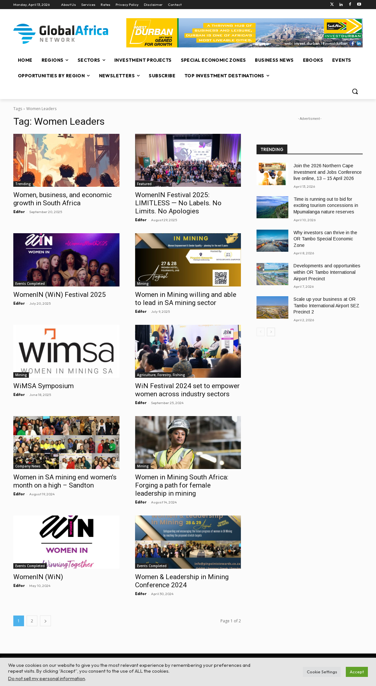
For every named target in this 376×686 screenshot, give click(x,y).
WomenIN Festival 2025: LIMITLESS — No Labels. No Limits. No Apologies (178, 203)
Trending (23, 184)
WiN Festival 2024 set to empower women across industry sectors (187, 390)
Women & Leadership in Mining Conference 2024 (182, 581)
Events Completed (30, 283)
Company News (28, 466)
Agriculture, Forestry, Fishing (161, 375)
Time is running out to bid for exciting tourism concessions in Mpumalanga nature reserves (326, 205)
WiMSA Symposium (43, 386)
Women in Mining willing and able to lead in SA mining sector (185, 299)
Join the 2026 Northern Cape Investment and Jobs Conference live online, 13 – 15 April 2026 (328, 172)
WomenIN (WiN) (38, 577)
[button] (355, 91)
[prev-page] (261, 332)
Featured (144, 184)
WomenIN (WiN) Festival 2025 (59, 295)
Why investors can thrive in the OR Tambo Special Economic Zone (325, 239)
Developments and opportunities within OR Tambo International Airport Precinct (327, 272)
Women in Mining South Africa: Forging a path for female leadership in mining (181, 485)
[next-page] (45, 621)
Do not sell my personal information (46, 678)
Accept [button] (357, 671)
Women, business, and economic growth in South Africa (62, 199)
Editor (19, 212)
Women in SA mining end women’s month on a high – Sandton (65, 481)
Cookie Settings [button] (322, 671)
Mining (143, 283)
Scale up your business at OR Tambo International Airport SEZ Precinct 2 (326, 305)
